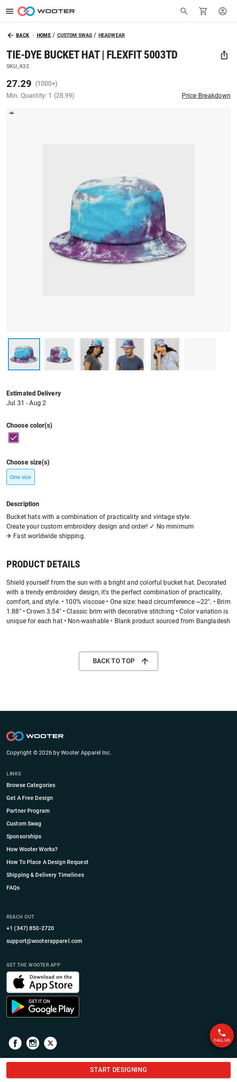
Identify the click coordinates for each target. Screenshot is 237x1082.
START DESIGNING (118, 1070)
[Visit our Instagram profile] (33, 1044)
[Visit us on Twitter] (50, 1044)
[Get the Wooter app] (42, 991)
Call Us (222, 1035)
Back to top (118, 661)
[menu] (10, 11)
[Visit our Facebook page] (15, 1044)
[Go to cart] (203, 11)
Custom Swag (74, 35)
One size (20, 476)
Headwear (111, 35)
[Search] (184, 11)
